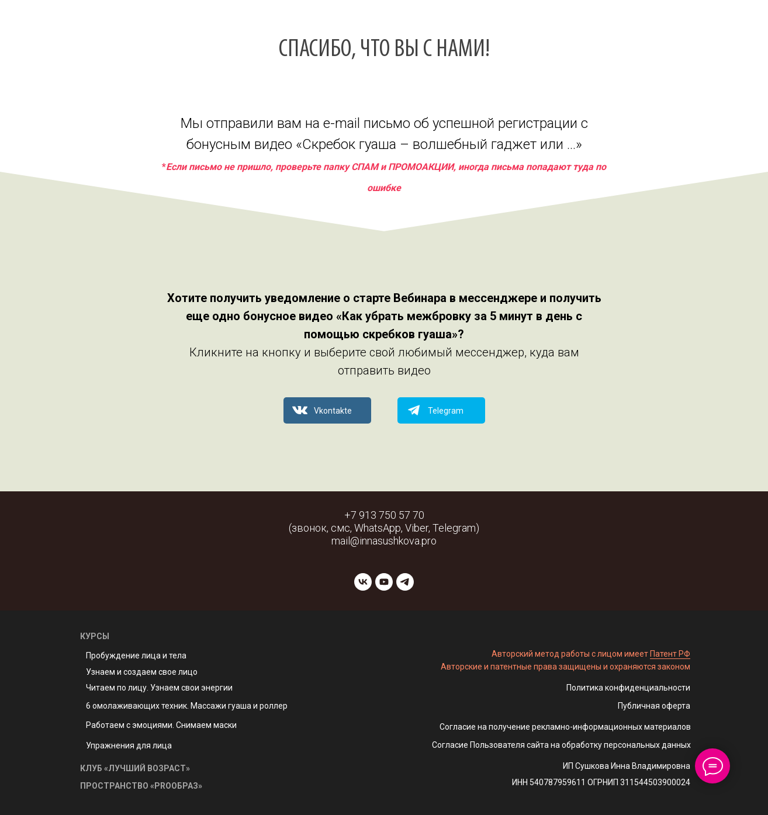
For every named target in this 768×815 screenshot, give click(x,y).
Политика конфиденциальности (628, 687)
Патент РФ (670, 653)
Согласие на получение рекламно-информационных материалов (565, 726)
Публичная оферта (654, 705)
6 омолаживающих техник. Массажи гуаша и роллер (187, 705)
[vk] (363, 582)
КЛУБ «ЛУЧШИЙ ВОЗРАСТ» (135, 768)
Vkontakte (333, 410)
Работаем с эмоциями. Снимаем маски (161, 725)
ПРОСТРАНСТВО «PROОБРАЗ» (141, 785)
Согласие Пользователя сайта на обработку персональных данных (561, 745)
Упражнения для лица (129, 745)
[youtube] (384, 582)
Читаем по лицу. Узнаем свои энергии (159, 687)
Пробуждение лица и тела (136, 655)
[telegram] (405, 582)
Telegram (445, 410)
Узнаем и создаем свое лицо (142, 672)
